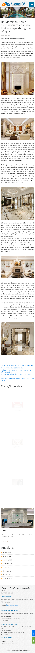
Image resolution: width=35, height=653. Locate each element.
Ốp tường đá (6, 575)
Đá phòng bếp (7, 556)
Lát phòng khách (7, 560)
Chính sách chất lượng (7, 641)
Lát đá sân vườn (7, 578)
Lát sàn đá (5, 567)
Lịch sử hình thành (6, 646)
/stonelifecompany (12, 605)
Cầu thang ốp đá (7, 563)
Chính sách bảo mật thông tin (9, 643)
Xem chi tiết (5, 541)
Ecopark (4, 530)
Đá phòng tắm (7, 553)
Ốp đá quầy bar (7, 571)
